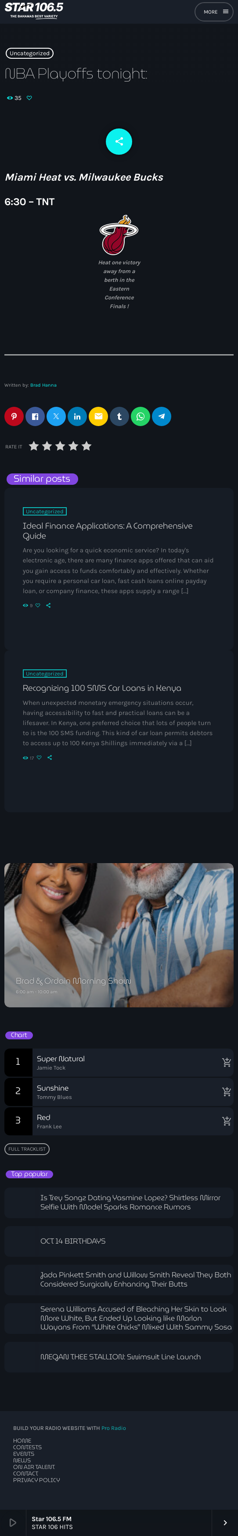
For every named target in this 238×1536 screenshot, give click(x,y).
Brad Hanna (43, 385)
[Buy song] (225, 1063)
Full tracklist (27, 1149)
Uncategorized (30, 53)
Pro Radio (113, 1428)
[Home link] (34, 12)
